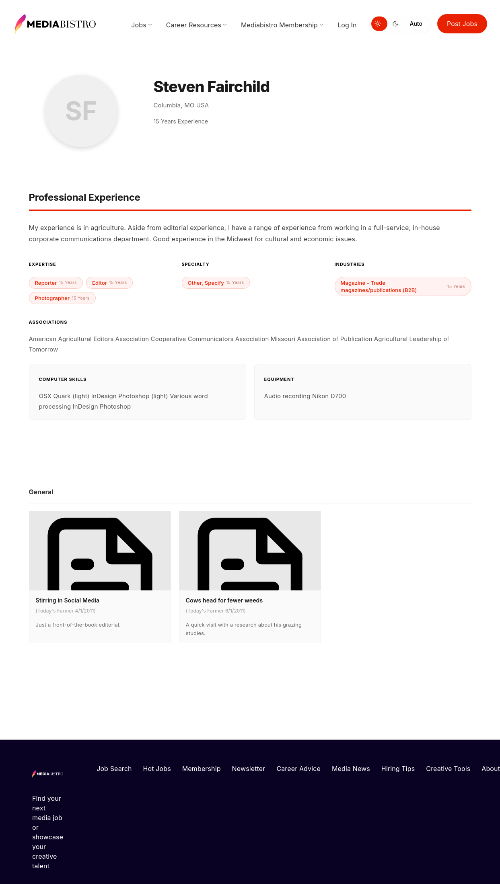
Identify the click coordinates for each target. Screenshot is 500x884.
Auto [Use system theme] (416, 23)
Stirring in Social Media (68, 600)
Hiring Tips (398, 769)
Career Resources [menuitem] (193, 25)
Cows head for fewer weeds (224, 600)
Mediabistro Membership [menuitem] (279, 25)
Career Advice (298, 769)
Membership (201, 769)
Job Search (114, 769)
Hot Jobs (157, 769)
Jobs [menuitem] (138, 25)
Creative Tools (448, 769)
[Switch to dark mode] (397, 23)
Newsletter (248, 769)
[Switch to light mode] (379, 23)
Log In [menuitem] (346, 25)
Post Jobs (462, 24)
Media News (351, 769)
